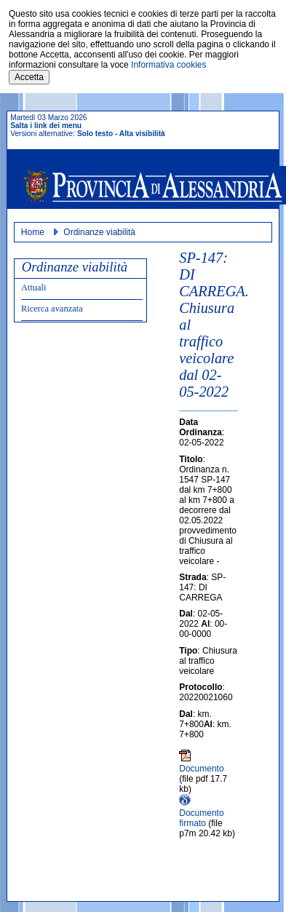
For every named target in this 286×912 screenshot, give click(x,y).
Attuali (34, 287)
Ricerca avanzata (52, 309)
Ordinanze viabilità (99, 232)
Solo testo (95, 134)
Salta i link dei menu (46, 126)
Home (32, 232)
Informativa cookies (168, 65)
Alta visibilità (142, 134)
